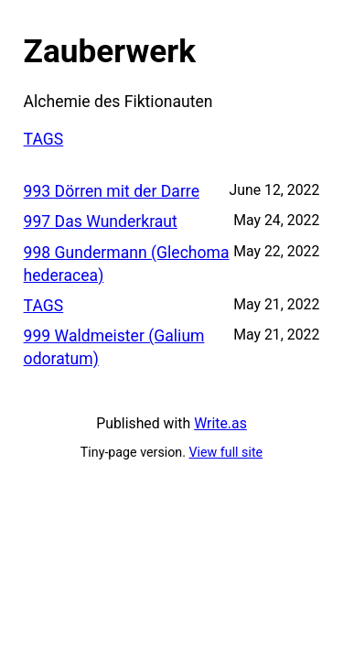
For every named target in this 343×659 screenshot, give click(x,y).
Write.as (220, 423)
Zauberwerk (110, 51)
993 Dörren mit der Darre (111, 191)
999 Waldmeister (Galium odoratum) (114, 347)
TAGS (44, 139)
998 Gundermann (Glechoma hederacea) (127, 264)
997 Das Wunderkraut (100, 221)
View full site (226, 452)
